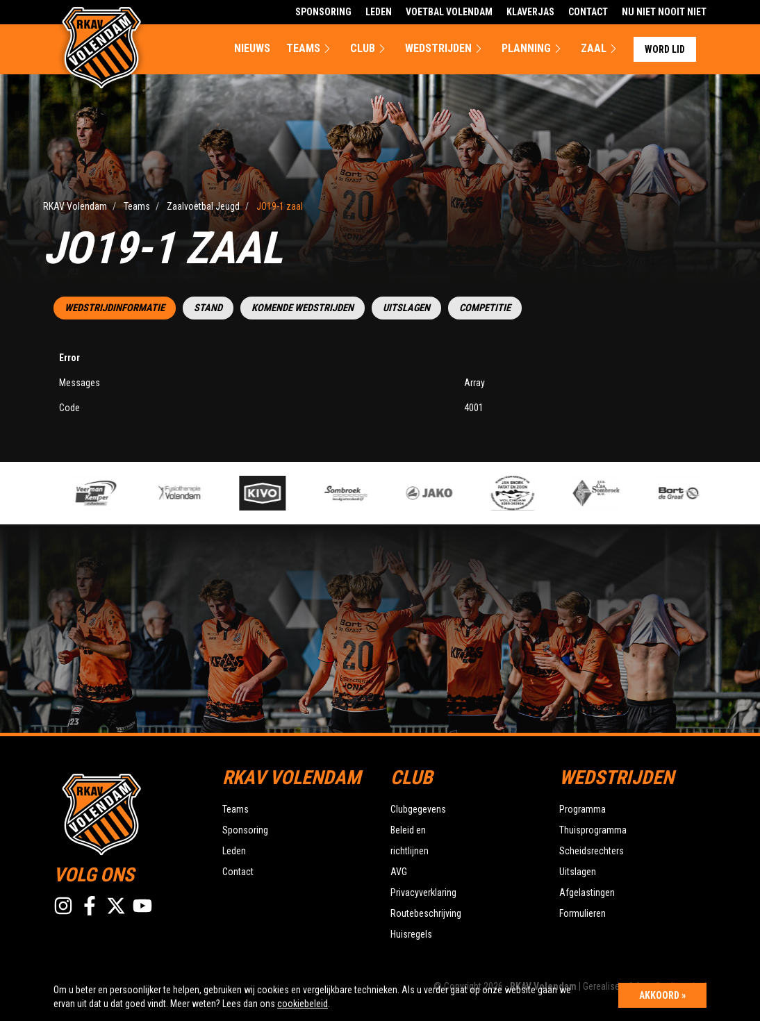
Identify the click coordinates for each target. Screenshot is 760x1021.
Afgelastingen (587, 892)
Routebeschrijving (425, 913)
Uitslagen (406, 308)
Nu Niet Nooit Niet (664, 11)
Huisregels (411, 934)
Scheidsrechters (591, 850)
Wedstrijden (445, 49)
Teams (310, 49)
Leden (378, 11)
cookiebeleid (302, 1003)
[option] (271, 493)
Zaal (600, 49)
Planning (533, 49)
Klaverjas (530, 11)
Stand (208, 308)
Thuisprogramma (593, 830)
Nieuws (252, 48)
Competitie (485, 308)
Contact (588, 11)
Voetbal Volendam (449, 11)
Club (369, 49)
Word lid (665, 49)
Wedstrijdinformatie (115, 308)
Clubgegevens (418, 809)
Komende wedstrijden (302, 308)
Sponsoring (323, 11)
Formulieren (582, 913)
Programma (582, 809)
